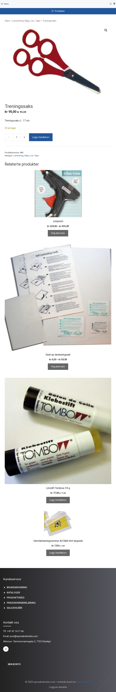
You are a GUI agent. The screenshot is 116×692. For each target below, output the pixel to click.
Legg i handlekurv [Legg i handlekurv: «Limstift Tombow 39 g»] (58, 500)
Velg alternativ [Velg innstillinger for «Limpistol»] (58, 233)
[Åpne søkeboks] (111, 4)
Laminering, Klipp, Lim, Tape (26, 20)
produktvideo (15, 597)
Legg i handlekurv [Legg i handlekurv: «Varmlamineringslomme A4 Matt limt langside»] (58, 552)
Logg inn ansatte (58, 687)
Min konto (14, 664)
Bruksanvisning (17, 587)
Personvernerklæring (21, 602)
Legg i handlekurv (40, 137)
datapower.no (83, 682)
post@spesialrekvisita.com (24, 636)
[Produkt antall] (17, 137)
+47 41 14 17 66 (15, 631)
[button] (106, 30)
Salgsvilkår (14, 607)
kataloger (13, 592)
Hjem (7, 20)
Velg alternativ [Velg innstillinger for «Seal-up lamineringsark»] (58, 366)
